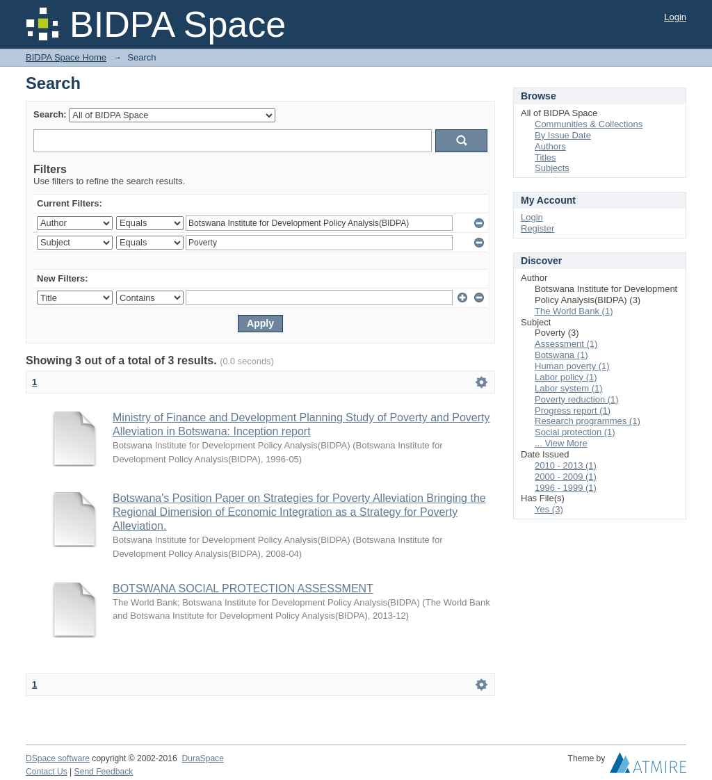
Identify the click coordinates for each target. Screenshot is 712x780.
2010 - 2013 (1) (566, 465)
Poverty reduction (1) (577, 399)
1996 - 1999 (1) (566, 487)
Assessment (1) (566, 344)
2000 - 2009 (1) (566, 476)
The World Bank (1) (574, 311)
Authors (550, 146)
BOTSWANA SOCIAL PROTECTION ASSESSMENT (243, 588)
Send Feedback (104, 772)
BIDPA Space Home (66, 57)
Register (537, 228)
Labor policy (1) (566, 377)
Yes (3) (549, 509)
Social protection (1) (575, 432)
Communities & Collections (588, 124)
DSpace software (58, 758)
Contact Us (46, 772)
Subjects (552, 168)
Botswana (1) (561, 355)
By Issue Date (563, 135)
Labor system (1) (569, 388)
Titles (545, 157)
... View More (561, 443)
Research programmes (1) (587, 421)
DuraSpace (202, 758)
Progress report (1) (572, 410)
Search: (50, 114)
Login (675, 17)
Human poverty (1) (572, 366)
